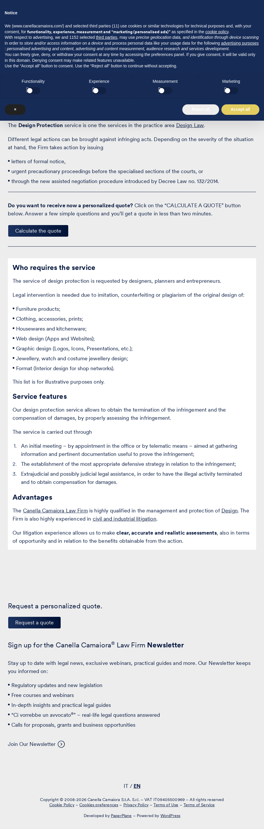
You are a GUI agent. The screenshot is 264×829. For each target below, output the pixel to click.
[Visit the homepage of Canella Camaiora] (40, 19)
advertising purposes (240, 751)
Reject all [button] (200, 817)
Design (229, 510)
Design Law (190, 125)
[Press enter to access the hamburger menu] (248, 18)
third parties (106, 745)
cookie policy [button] (216, 740)
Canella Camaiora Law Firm (55, 510)
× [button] (15, 817)
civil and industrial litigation (124, 519)
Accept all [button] (240, 817)
